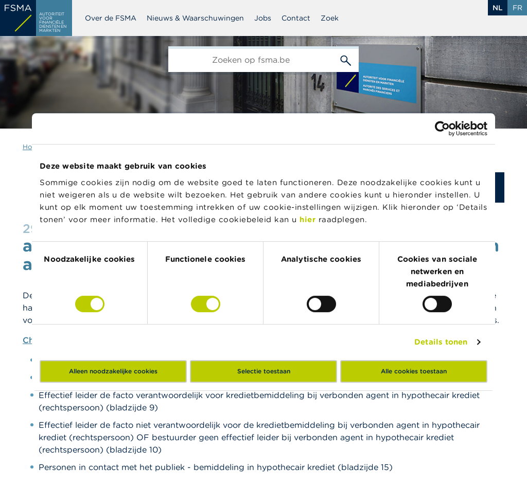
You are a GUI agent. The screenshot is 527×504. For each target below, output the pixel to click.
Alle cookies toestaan (414, 371)
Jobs (262, 18)
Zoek (330, 18)
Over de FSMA (110, 18)
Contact (296, 18)
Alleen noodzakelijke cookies (113, 371)
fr (517, 7)
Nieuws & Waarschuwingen (195, 18)
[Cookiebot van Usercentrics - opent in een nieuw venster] (442, 128)
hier (309, 219)
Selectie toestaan (263, 371)
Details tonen (440, 342)
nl (498, 7)
